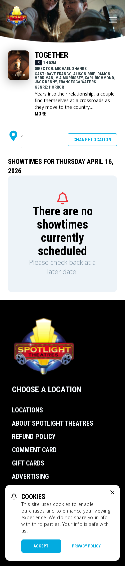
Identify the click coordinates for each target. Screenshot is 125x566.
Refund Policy (34, 437)
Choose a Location (46, 389)
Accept (41, 546)
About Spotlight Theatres (52, 423)
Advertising (30, 476)
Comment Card (34, 450)
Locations (27, 410)
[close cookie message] (112, 492)
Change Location (92, 139)
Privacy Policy (86, 546)
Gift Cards (28, 463)
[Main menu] (113, 20)
